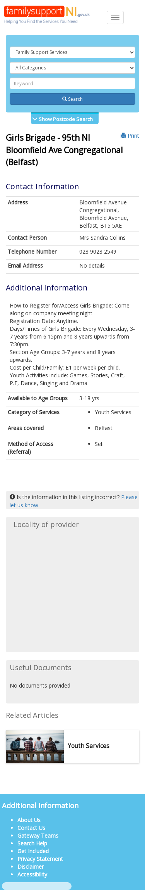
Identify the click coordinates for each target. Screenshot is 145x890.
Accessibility (32, 874)
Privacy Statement (40, 858)
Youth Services (88, 746)
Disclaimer (30, 866)
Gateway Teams (37, 835)
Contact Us (31, 827)
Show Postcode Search (65, 119)
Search (72, 99)
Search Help (32, 843)
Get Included (33, 851)
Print (130, 135)
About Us (29, 820)
